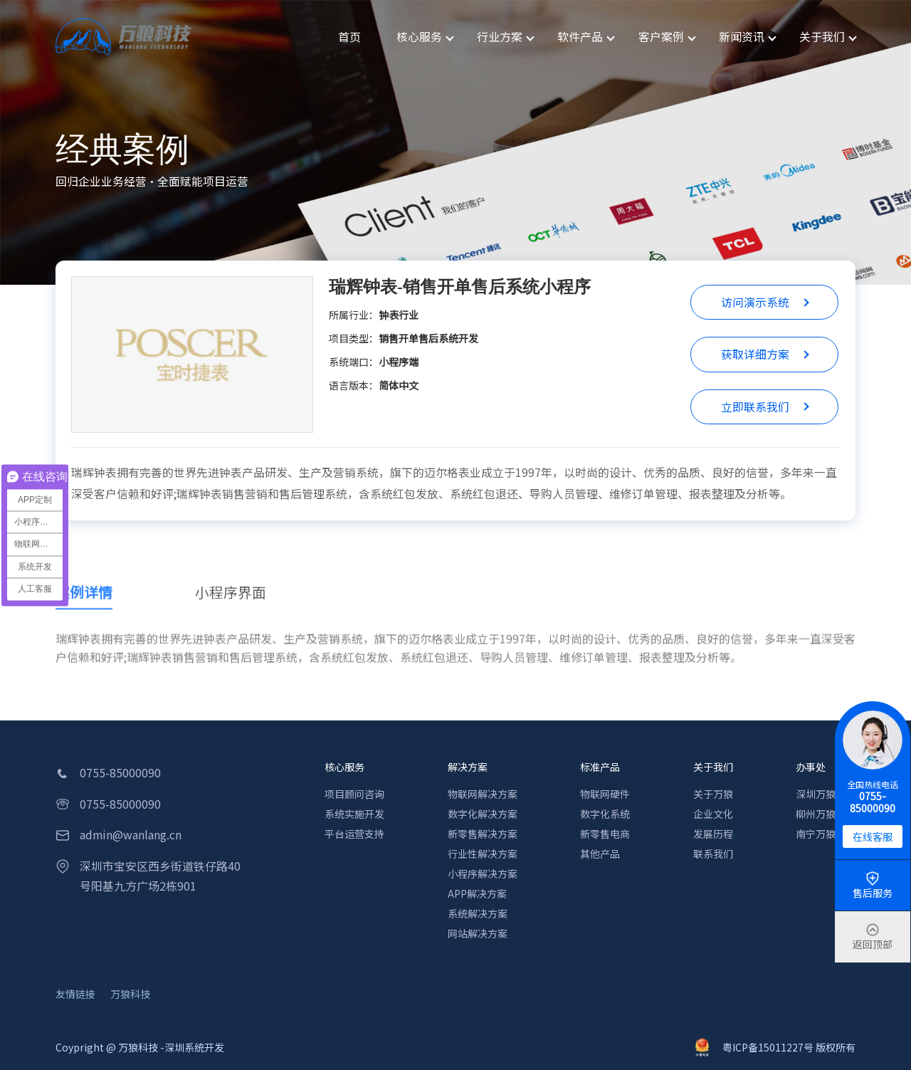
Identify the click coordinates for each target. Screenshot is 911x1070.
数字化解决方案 (482, 814)
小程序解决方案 (482, 873)
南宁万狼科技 (825, 834)
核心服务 (344, 767)
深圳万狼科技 (825, 794)
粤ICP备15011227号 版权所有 (775, 1047)
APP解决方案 (477, 893)
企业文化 (713, 814)
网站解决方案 (477, 933)
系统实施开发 (354, 814)
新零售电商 (605, 834)
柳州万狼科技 (825, 814)
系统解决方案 (477, 913)
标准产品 (600, 767)
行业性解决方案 (482, 853)
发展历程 (713, 834)
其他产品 (600, 853)
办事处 (811, 767)
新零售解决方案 (482, 834)
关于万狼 (713, 794)
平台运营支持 (354, 834)
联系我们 (713, 853)
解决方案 (468, 767)
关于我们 (713, 767)
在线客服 (872, 836)
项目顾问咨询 (354, 794)
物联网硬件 (605, 794)
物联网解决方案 (482, 794)
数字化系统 (605, 814)
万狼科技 (130, 994)
